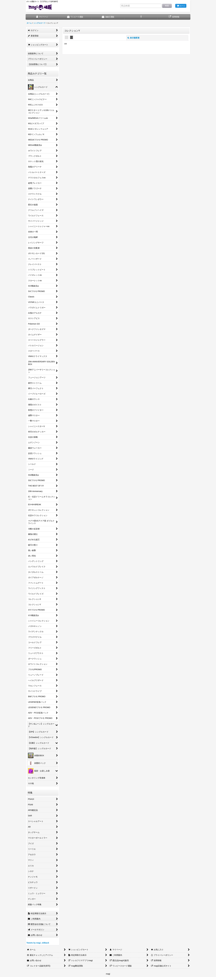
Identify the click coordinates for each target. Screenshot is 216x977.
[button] (141, 17)
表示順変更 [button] (133, 38)
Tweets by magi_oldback (37, 943)
